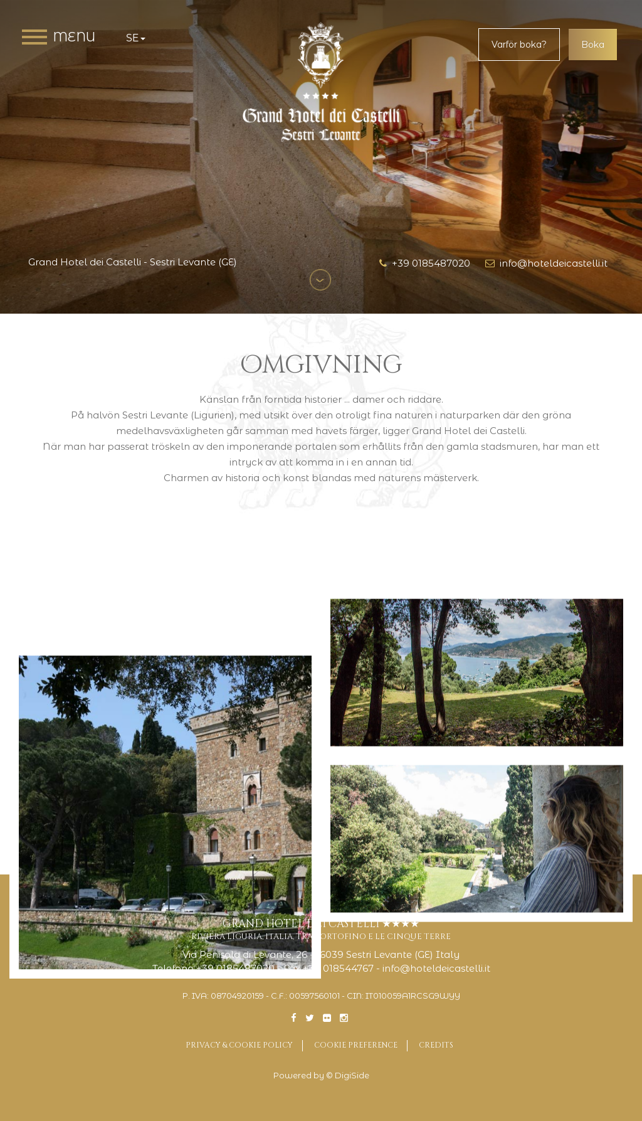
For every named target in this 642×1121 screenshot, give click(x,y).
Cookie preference (355, 1045)
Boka (592, 44)
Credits (436, 1045)
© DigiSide (347, 1075)
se (135, 38)
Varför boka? (519, 44)
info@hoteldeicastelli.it (546, 263)
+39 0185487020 (424, 263)
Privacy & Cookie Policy (239, 1045)
